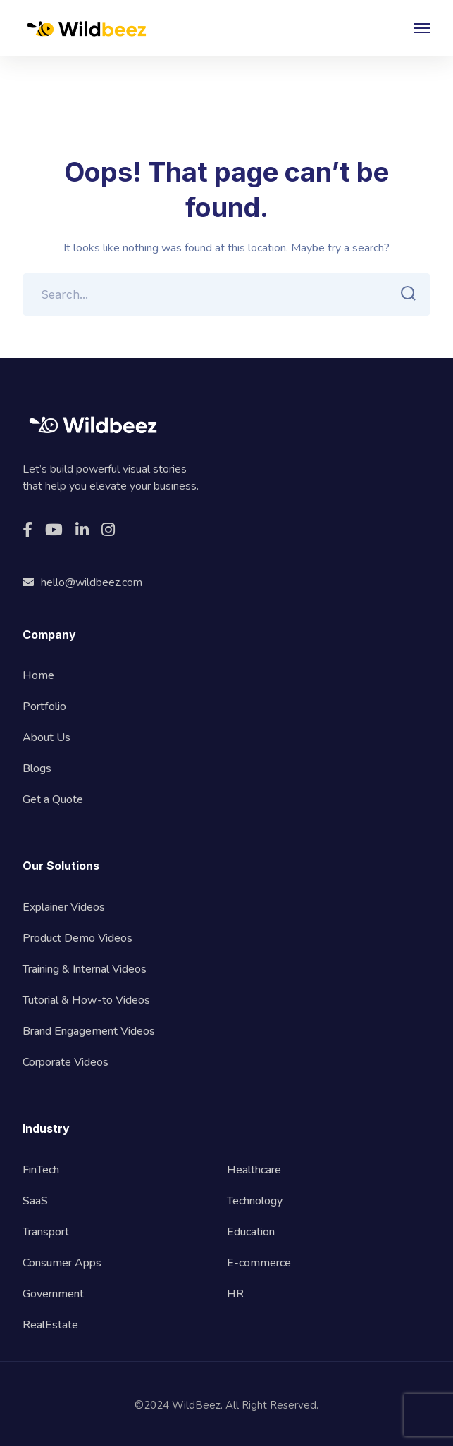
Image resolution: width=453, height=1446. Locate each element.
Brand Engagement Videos (89, 1031)
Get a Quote (53, 799)
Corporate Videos (65, 1062)
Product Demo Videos (77, 938)
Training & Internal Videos (85, 969)
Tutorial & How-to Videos (86, 1000)
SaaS (35, 1201)
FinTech (41, 1170)
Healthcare (254, 1170)
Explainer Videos (64, 907)
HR (235, 1294)
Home (38, 675)
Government (53, 1294)
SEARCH (404, 293)
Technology (255, 1201)
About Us (46, 737)
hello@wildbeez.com (82, 582)
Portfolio (44, 706)
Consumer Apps (62, 1263)
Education (251, 1232)
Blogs (37, 768)
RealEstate (50, 1325)
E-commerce (259, 1263)
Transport (46, 1232)
